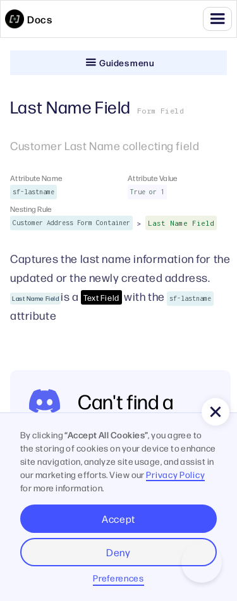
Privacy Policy (175, 474)
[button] (217, 19)
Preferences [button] (118, 577)
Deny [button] (118, 552)
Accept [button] (118, 518)
